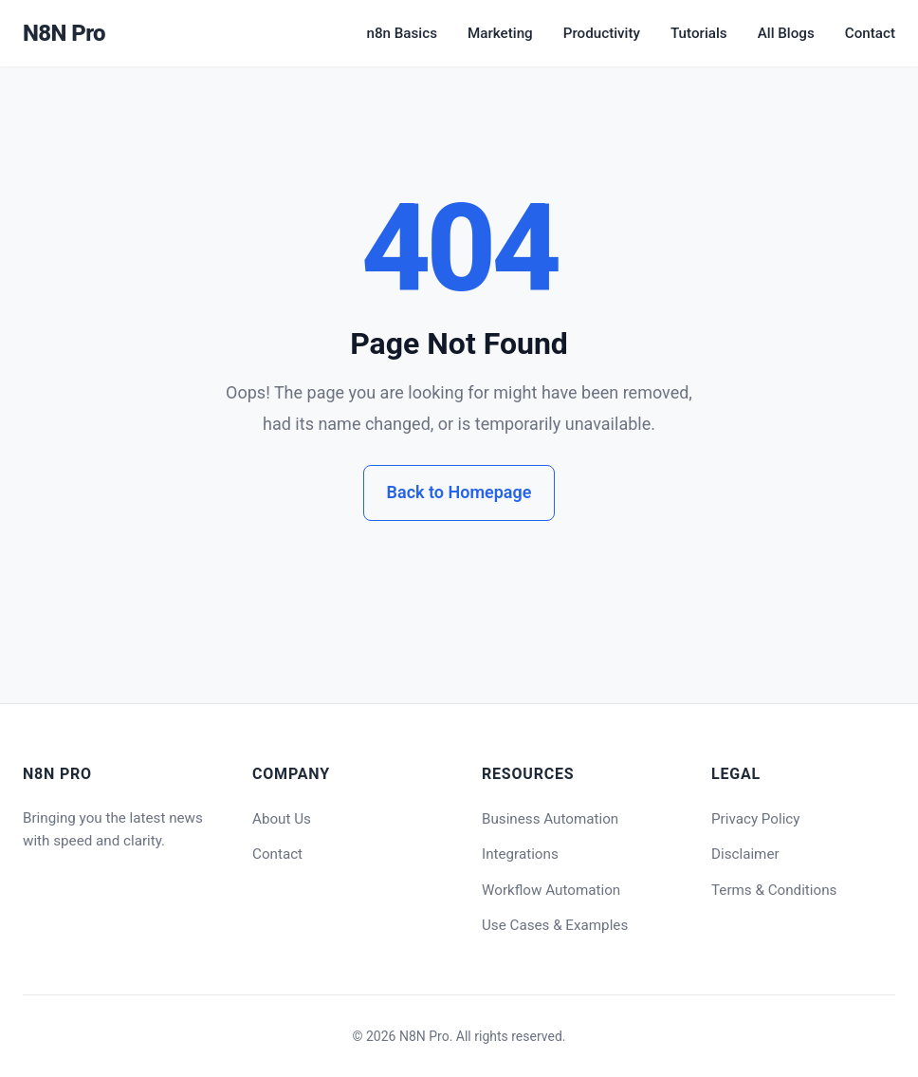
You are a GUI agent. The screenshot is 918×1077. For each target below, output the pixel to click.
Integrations (520, 854)
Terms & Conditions (773, 890)
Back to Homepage (459, 492)
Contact (870, 33)
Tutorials (698, 33)
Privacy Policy (755, 818)
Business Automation (550, 818)
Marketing (500, 33)
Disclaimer (745, 854)
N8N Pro (64, 33)
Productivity (601, 33)
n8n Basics (401, 33)
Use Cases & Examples (555, 925)
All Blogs (786, 33)
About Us (281, 818)
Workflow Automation (551, 890)
